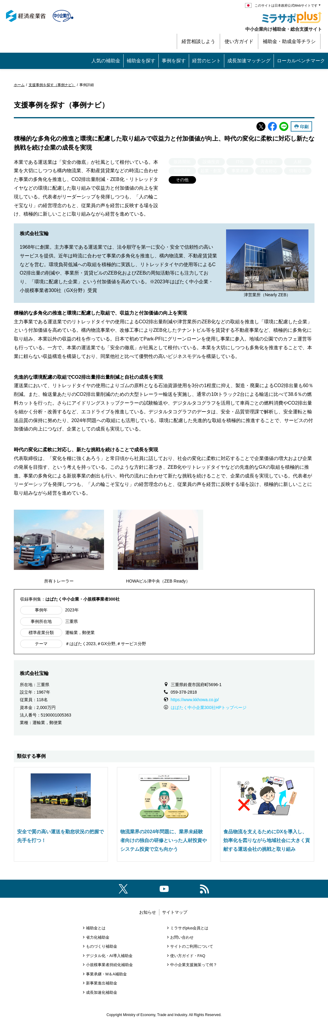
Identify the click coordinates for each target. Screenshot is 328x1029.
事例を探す (174, 60)
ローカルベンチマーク (301, 60)
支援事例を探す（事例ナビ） (52, 85)
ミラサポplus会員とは (189, 928)
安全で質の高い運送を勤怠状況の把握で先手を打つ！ (60, 836)
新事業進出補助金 (101, 983)
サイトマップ (174, 912)
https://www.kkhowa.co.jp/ (195, 699)
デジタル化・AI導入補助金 (109, 955)
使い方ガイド (239, 41)
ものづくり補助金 (101, 946)
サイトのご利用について (191, 946)
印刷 (304, 126)
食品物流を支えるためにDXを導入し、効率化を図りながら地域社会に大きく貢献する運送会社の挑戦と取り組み (266, 840)
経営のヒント (206, 60)
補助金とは (96, 928)
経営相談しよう (198, 41)
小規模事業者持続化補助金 (109, 964)
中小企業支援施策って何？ (193, 964)
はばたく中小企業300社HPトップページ (209, 707)
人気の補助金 (105, 60)
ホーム (19, 85)
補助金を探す (141, 60)
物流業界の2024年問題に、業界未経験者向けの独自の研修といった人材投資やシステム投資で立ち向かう (163, 840)
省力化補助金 (97, 937)
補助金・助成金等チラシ (289, 41)
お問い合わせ (182, 937)
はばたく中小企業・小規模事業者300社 (82, 599)
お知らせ (147, 912)
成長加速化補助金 (101, 992)
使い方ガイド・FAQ (187, 955)
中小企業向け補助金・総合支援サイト (283, 29)
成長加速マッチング (249, 60)
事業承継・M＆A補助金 (106, 974)
